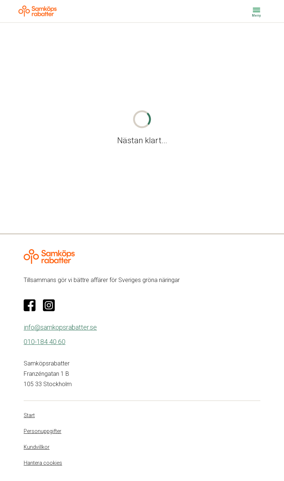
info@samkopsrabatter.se (60, 327)
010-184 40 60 (44, 342)
